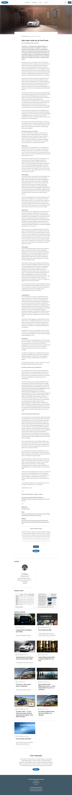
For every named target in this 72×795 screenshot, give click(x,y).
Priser (41, 520)
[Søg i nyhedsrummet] (65, 2)
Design (38, 520)
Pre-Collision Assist (28, 394)
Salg (29, 515)
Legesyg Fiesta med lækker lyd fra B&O (24, 630)
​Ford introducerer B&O (44, 630)
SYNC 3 (34, 397)
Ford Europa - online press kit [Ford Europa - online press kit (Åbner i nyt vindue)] (36, 790)
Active (29, 522)
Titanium (44, 520)
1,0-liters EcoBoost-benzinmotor (36, 425)
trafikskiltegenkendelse (43, 388)
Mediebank (34, 2)
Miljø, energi (35, 513)
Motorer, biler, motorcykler (36, 515)
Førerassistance (44, 522)
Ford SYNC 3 (44, 189)
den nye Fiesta (33, 94)
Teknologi (23, 520)
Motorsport (26, 515)
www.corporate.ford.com (43, 543)
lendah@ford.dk (25, 581)
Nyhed (36, 522)
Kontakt (45, 2)
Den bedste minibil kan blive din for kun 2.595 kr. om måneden (46, 713)
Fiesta (35, 520)
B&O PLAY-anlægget (46, 113)
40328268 (25, 583)
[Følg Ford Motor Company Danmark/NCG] (69, 2)
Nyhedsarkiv (27, 2)
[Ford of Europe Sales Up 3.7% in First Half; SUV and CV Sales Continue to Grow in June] (47, 599)
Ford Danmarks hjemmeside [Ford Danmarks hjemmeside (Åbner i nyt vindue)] (36, 787)
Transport (48, 513)
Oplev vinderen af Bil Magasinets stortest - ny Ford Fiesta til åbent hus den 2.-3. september (46, 687)
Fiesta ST (27, 107)
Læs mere (36, 546)
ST (30, 520)
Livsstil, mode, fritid (42, 513)
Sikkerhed (33, 522)
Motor (23, 515)
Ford (29, 520)
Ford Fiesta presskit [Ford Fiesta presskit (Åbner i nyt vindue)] (26, 508)
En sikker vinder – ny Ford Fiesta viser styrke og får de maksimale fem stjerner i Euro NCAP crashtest (24, 714)
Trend (27, 520)
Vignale (39, 522)
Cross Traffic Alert (32, 391)
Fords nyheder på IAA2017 (23, 738)
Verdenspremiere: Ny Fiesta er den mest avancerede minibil (24, 658)
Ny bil (33, 520)
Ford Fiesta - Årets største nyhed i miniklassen (23, 685)
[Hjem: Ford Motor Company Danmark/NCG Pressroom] (5, 2)
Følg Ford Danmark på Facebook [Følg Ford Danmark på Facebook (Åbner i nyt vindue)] (36, 788)
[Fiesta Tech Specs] (24, 599)
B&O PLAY (44, 110)
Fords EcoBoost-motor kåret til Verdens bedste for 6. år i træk (46, 659)
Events (40, 2)
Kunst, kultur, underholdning (27, 513)
